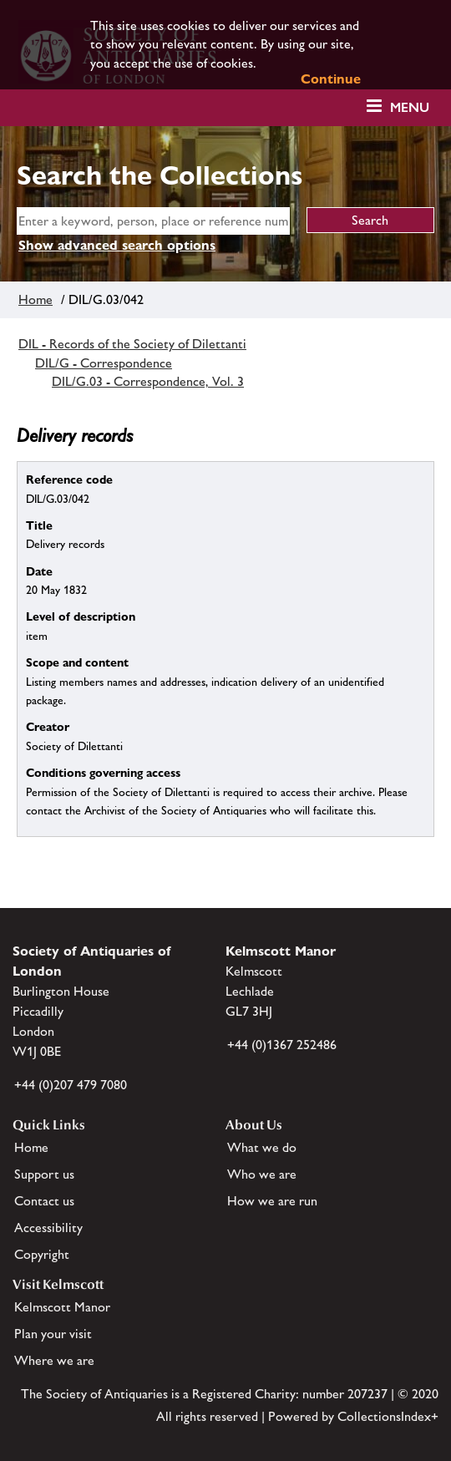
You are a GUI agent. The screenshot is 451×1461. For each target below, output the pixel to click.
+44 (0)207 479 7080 (70, 1085)
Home (35, 299)
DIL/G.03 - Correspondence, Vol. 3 (148, 381)
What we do (261, 1147)
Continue (331, 79)
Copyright (41, 1254)
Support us (44, 1174)
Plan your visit (53, 1334)
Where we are (54, 1360)
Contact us (44, 1201)
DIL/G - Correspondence (103, 363)
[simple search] (153, 221)
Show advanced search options (116, 245)
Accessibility (48, 1227)
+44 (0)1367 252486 (282, 1045)
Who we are (261, 1174)
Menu (409, 107)
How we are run (272, 1201)
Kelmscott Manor (62, 1307)
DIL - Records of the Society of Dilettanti (132, 344)
